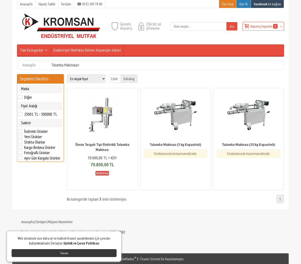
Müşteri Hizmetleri (60, 221)
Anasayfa (27, 221)
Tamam (64, 253)
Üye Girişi (227, 4)
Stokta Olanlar (34, 142)
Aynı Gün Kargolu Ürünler (42, 158)
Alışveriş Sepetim (264, 26)
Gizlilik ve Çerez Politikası (81, 243)
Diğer (28, 97)
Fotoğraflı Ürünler (37, 152)
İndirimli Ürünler (36, 131)
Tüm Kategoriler (31, 50)
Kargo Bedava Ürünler (40, 147)
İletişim (41, 221)
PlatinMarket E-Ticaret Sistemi (138, 259)
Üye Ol (243, 4)
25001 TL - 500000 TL (40, 114)
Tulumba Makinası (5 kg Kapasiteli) (175, 144)
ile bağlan (267, 4)
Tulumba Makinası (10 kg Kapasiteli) (248, 144)
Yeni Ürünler (33, 136)
